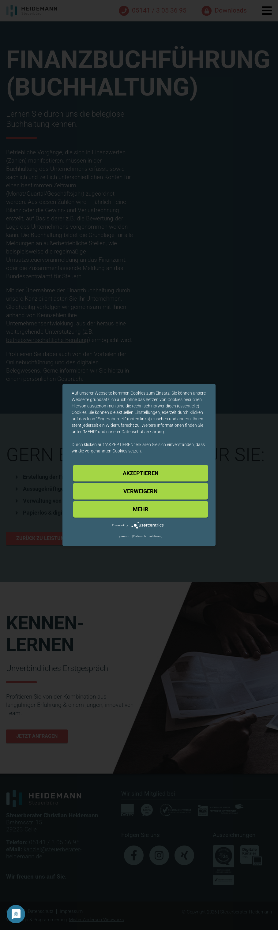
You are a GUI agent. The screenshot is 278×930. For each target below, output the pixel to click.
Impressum (123, 536)
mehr (140, 509)
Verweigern (140, 491)
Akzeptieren (141, 473)
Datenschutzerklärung (148, 536)
